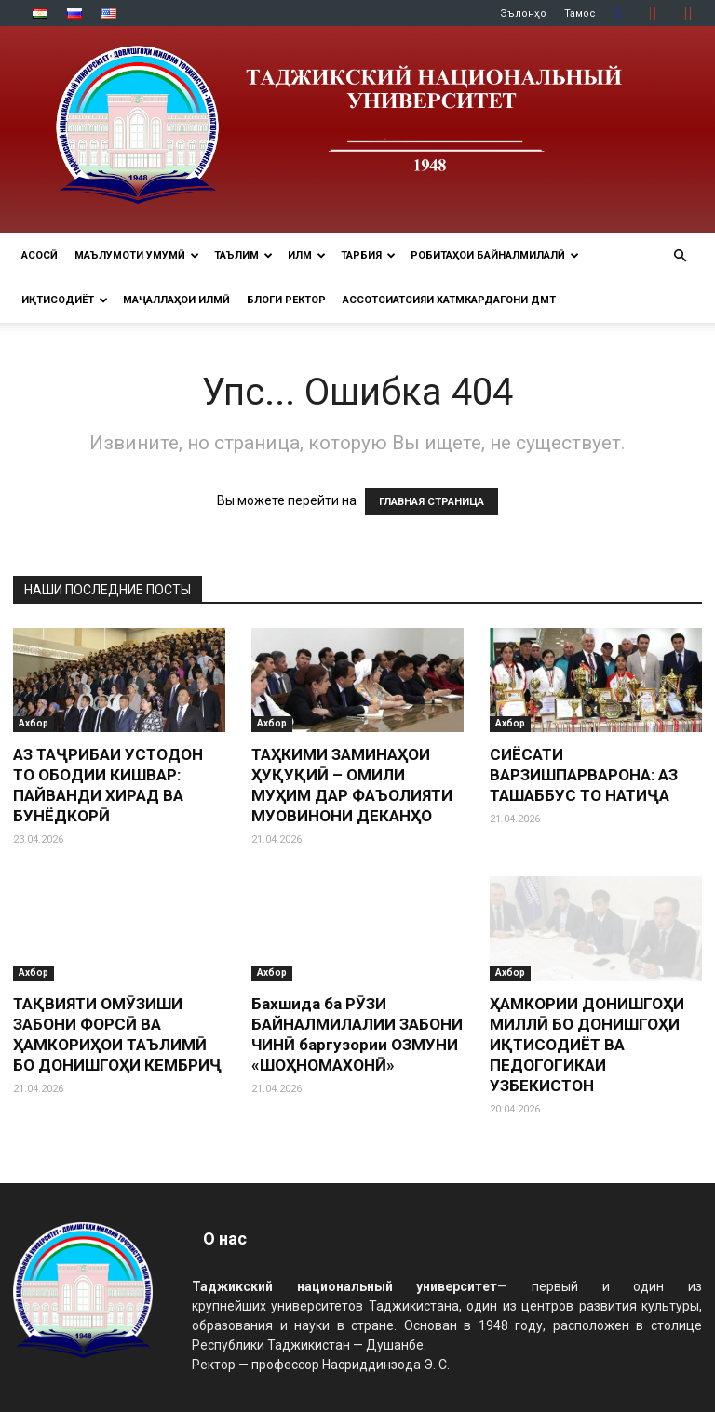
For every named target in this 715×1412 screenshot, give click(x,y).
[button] (679, 256)
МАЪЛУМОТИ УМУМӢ (136, 255)
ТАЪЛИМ (243, 255)
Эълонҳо (523, 13)
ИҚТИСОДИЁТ (64, 300)
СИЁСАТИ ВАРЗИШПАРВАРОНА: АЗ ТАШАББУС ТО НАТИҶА (584, 775)
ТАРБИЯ (368, 255)
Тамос (580, 13)
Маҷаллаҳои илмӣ (176, 300)
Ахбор (33, 723)
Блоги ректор (286, 300)
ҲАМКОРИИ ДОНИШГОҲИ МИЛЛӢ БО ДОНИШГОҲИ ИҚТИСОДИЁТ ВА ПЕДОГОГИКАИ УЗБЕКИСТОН (587, 1044)
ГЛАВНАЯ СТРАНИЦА (431, 502)
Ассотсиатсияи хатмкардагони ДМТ (449, 300)
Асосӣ (39, 255)
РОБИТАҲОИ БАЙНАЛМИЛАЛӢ (495, 255)
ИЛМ (307, 255)
